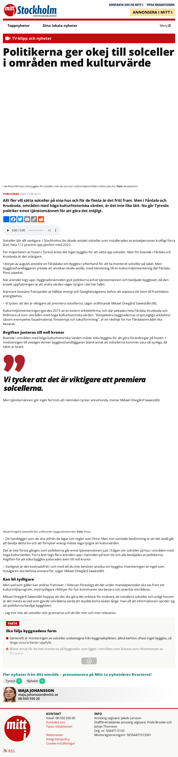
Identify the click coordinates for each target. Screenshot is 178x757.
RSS (9, 751)
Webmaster (54, 735)
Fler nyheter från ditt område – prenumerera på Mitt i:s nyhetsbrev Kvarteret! (77, 674)
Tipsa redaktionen (59, 726)
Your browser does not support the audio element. (32, 230)
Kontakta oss (55, 722)
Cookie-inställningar (60, 743)
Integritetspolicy (58, 739)
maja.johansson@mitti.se (38, 694)
